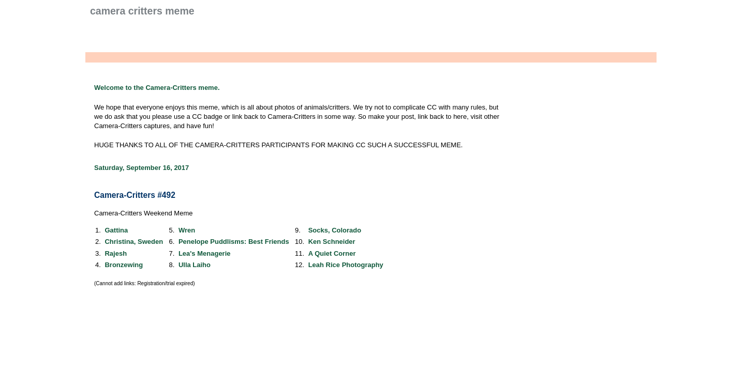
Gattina (116, 230)
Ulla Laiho (194, 265)
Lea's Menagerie (204, 253)
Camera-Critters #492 (134, 195)
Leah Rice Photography (345, 265)
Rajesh (116, 253)
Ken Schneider (331, 241)
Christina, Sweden (134, 241)
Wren (186, 230)
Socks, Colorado (335, 230)
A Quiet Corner (332, 253)
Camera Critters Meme (142, 11)
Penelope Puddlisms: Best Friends (233, 241)
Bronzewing (124, 265)
